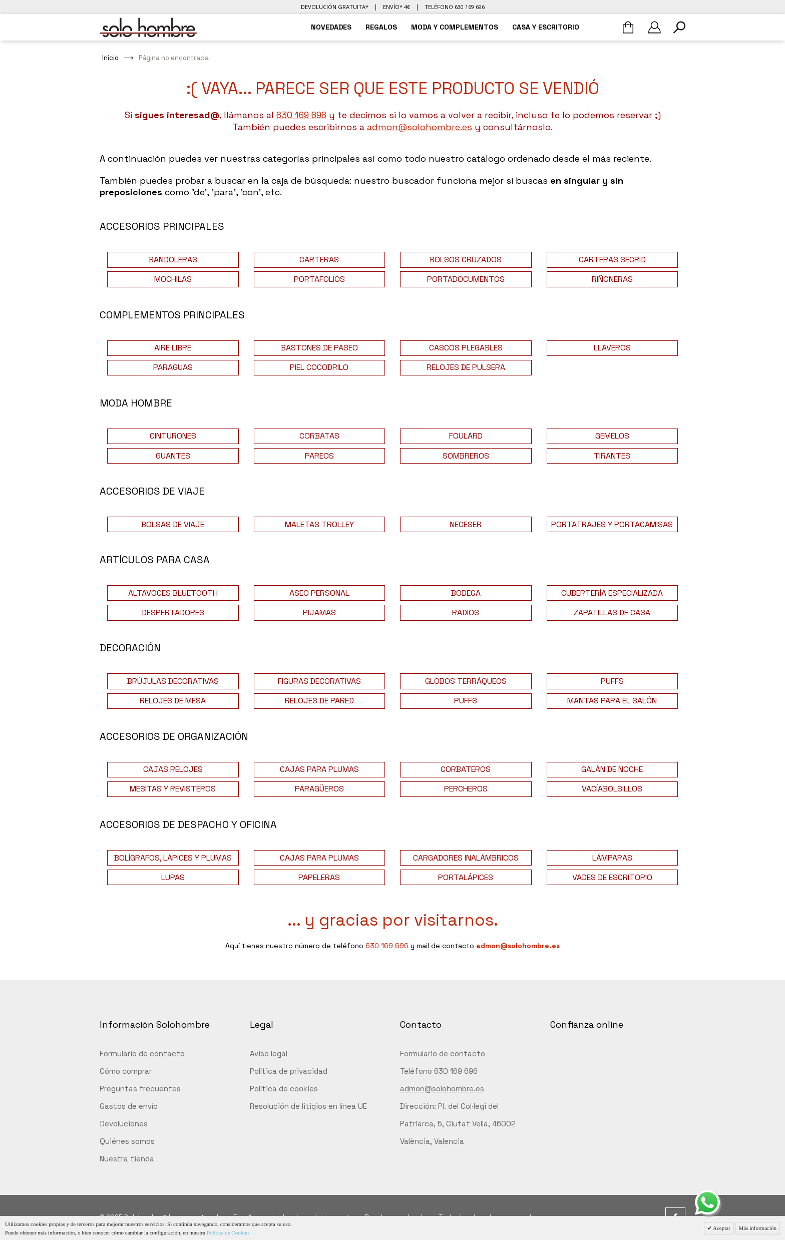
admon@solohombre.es (419, 127)
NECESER (466, 524)
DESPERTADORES (173, 612)
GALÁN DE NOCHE (612, 769)
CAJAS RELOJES (173, 769)
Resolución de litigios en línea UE (308, 1106)
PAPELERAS (319, 877)
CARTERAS (319, 259)
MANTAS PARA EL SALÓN (612, 700)
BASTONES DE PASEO (319, 347)
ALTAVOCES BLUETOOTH (173, 593)
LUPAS (173, 877)
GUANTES (173, 456)
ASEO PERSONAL (319, 593)
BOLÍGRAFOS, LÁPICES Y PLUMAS (173, 858)
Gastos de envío (129, 1106)
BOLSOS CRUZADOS (466, 259)
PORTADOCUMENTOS (466, 279)
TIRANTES (612, 456)
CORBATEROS (466, 769)
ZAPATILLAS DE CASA (612, 612)
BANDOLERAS (173, 259)
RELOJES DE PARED (319, 700)
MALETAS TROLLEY (319, 524)
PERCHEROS (466, 788)
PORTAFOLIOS (319, 279)
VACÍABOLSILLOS (612, 788)
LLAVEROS (612, 347)
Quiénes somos (127, 1141)
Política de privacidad (288, 1071)
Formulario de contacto (142, 1053)
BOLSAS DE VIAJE (172, 524)
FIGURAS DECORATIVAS (319, 681)
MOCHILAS (173, 279)
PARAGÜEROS (319, 788)
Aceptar (721, 1228)
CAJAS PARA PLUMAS (319, 769)
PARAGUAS (173, 367)
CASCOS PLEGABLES (466, 347)
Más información (757, 1228)
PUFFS (612, 681)
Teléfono (455, 7)
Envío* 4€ (396, 7)
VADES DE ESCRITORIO (612, 877)
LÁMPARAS (612, 858)
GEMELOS (612, 436)
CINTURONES (173, 436)
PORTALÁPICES (465, 877)
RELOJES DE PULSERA (466, 367)
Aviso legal (268, 1053)
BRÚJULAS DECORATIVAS (173, 681)
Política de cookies (284, 1088)
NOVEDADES (331, 27)
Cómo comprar (126, 1071)
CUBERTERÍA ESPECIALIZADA (612, 593)
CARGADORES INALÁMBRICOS (466, 858)
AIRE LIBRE (172, 347)
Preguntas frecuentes (140, 1088)
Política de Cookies (228, 1232)
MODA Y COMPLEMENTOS (454, 27)
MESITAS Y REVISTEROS (173, 788)
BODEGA (466, 593)
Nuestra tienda (127, 1158)
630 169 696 (301, 115)
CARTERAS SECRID (612, 259)
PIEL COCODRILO (319, 367)
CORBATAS (319, 436)
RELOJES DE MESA (173, 700)
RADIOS (465, 612)
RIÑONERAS (612, 279)
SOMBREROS (466, 456)
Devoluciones (124, 1123)
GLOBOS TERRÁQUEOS (466, 681)
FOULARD (466, 436)
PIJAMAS (319, 612)
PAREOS (319, 456)
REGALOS (381, 27)
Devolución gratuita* (334, 7)
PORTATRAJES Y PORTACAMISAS (612, 524)
